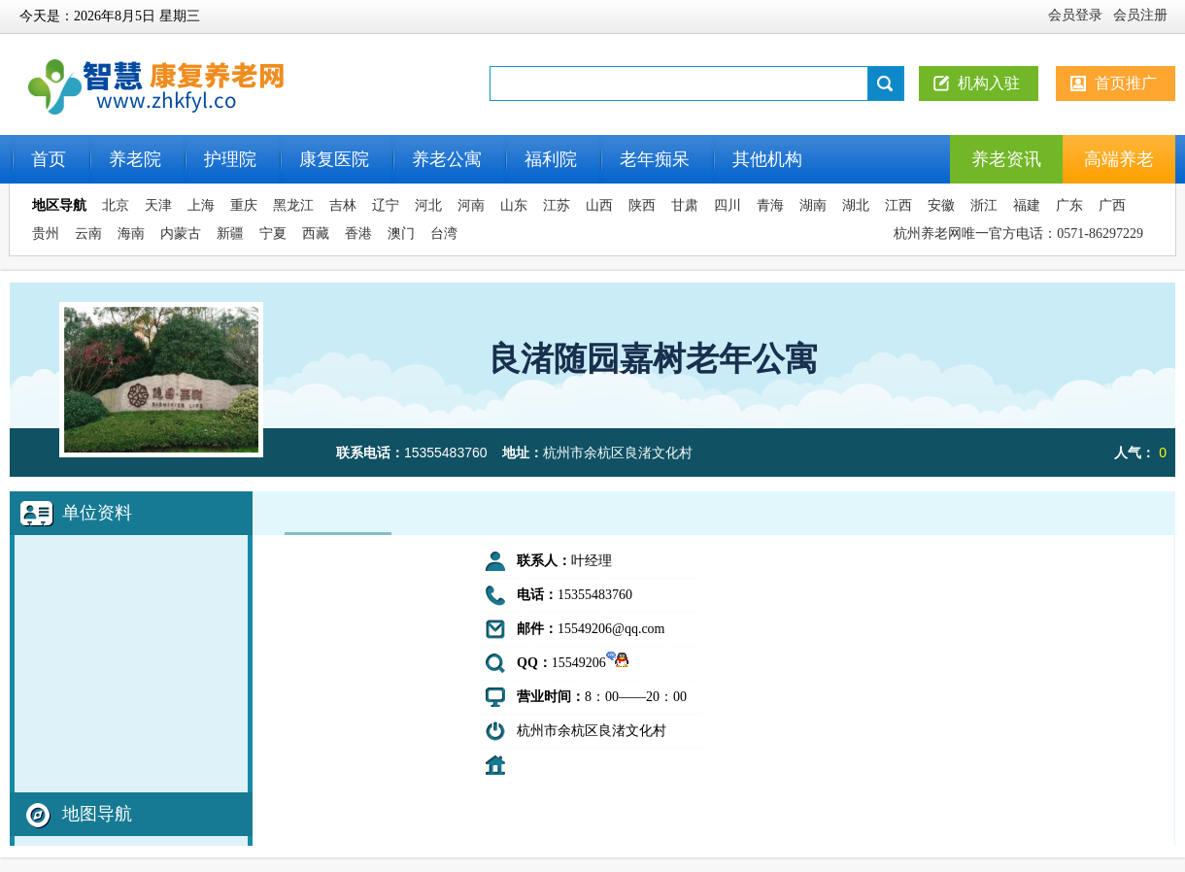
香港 (358, 233)
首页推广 (1126, 83)
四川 (727, 205)
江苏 (556, 205)
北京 (115, 205)
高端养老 (1119, 159)
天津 (158, 205)
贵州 (45, 233)
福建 (1026, 205)
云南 (88, 233)
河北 (428, 205)
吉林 (342, 205)
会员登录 (1075, 15)
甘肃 (684, 205)
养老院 (135, 159)
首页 (48, 159)
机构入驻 (989, 83)
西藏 (315, 233)
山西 (599, 205)
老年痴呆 (655, 159)
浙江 (984, 205)
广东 (1069, 205)
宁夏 (273, 233)
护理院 (230, 159)
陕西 (642, 205)
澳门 (401, 233)
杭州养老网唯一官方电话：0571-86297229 (1018, 233)
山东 (513, 205)
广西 (1112, 205)
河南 (471, 205)
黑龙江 (293, 205)
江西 (898, 205)
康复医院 (334, 159)
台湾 (443, 233)
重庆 (243, 205)
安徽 (941, 205)
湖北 (855, 205)
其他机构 (767, 159)
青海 (770, 205)
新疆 (230, 233)
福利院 (551, 159)
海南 (131, 233)
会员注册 (1140, 15)
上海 (201, 205)
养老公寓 (447, 159)
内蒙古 (180, 233)
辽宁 (385, 205)
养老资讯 (1006, 159)
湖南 (813, 205)
